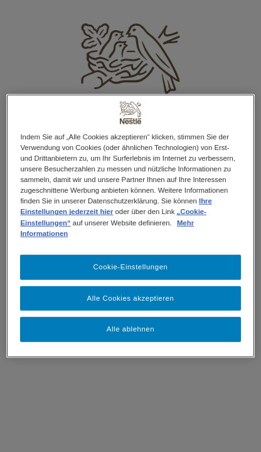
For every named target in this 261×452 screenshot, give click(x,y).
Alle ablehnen (130, 329)
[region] (130, 226)
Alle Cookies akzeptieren (130, 297)
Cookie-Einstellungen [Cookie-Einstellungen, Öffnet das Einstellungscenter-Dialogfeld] (130, 266)
